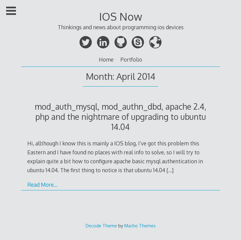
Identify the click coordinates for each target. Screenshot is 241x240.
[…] (169, 170)
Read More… (42, 184)
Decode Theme (101, 225)
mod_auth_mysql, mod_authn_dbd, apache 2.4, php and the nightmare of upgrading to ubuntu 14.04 (120, 116)
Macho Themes (140, 225)
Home (106, 59)
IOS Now (120, 16)
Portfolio (131, 59)
